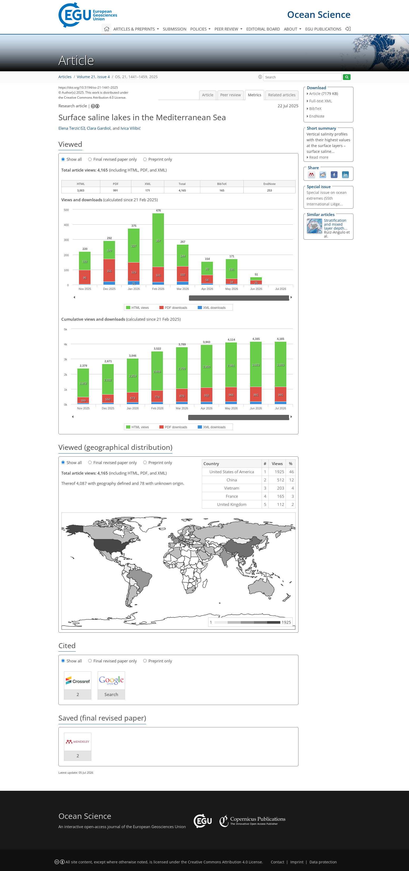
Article (207, 95)
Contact (277, 862)
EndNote (317, 116)
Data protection (323, 862)
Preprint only (157, 159)
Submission (174, 29)
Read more (318, 157)
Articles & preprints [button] (134, 29)
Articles (65, 76)
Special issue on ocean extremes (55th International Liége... (327, 198)
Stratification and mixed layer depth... (335, 224)
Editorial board (263, 29)
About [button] (291, 29)
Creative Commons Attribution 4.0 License (225, 862)
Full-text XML (320, 100)
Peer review (230, 95)
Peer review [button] (227, 29)
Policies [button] (199, 29)
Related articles (282, 95)
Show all (71, 159)
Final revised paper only (112, 159)
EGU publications (323, 29)
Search (111, 694)
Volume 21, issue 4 (93, 76)
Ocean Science (319, 14)
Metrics (254, 95)
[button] (260, 76)
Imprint (296, 862)
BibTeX (315, 108)
